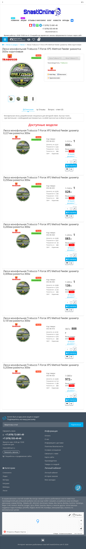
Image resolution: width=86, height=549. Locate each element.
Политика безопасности (54, 446)
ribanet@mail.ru (51, 32)
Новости (57, 20)
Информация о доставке (54, 443)
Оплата (47, 436)
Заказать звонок (11, 452)
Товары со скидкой (52, 464)
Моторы (6, 480)
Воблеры (6, 487)
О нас (47, 439)
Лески (5, 490)
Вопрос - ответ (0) (55, 109)
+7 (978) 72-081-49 (43, 25)
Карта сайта (49, 457)
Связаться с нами (51, 453)
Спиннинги (7, 473)
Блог (49, 20)
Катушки (6, 483)
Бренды (65, 20)
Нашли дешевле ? (71, 155)
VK (72, 21)
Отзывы (40, 109)
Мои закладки (50, 480)
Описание (28, 109)
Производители (51, 461)
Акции (23, 20)
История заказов (51, 476)
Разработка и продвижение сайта (17, 456)
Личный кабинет (51, 473)
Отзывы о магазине (37, 20)
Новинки (15, 20)
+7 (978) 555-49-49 (48, 28)
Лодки (5, 476)
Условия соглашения (53, 450)
